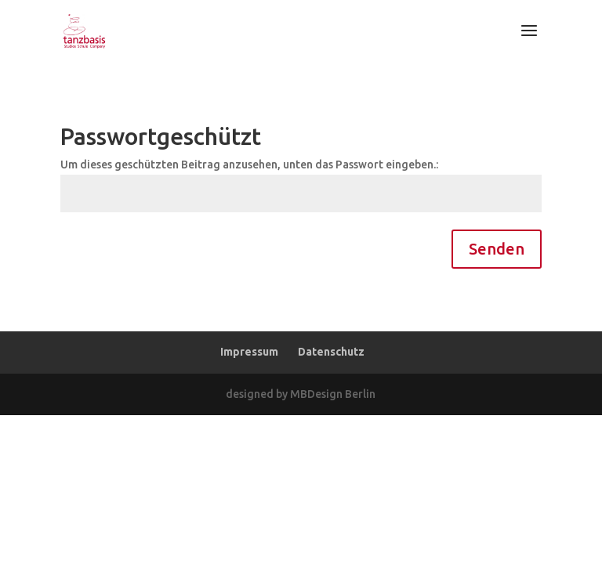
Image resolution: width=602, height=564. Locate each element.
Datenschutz (331, 351)
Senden (496, 249)
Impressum (249, 351)
